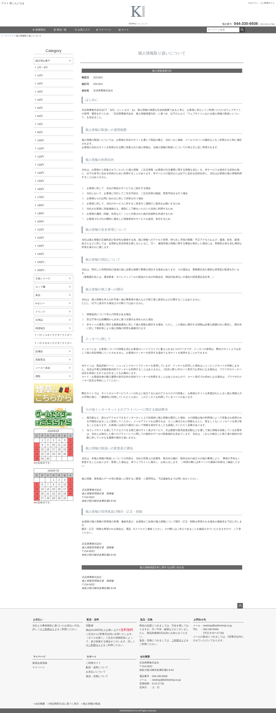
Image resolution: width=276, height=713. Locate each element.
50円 (40, 108)
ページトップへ (240, 606)
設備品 (39, 351)
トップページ (7, 36)
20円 (40, 83)
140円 (40, 172)
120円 (40, 156)
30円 (40, 91)
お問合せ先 (200, 619)
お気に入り (82, 29)
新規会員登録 (39, 663)
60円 (40, 116)
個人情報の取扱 (91, 703)
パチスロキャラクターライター (54, 343)
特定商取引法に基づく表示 (64, 703)
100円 (40, 140)
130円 (40, 164)
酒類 (37, 376)
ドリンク (40, 311)
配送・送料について (97, 667)
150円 (40, 181)
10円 (40, 75)
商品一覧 (60, 29)
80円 (40, 132)
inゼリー (40, 303)
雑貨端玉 (40, 328)
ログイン (254, 3)
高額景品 (40, 359)
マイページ (103, 29)
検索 (242, 29)
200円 (40, 221)
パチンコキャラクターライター (54, 334)
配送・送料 (93, 619)
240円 (40, 254)
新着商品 (38, 29)
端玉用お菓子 (42, 60)
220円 (40, 237)
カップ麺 (40, 286)
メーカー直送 (42, 367)
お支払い (38, 619)
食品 (37, 295)
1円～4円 (42, 67)
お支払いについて (96, 671)
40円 (40, 99)
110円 (40, 148)
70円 (40, 124)
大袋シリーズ (42, 278)
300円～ (41, 270)
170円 (40, 197)
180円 (40, 205)
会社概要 (145, 656)
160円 (40, 189)
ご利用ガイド (268, 3)
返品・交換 (146, 619)
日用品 (39, 319)
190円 (40, 213)
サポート (91, 656)
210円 (40, 229)
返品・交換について (97, 676)
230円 (40, 245)
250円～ (41, 262)
